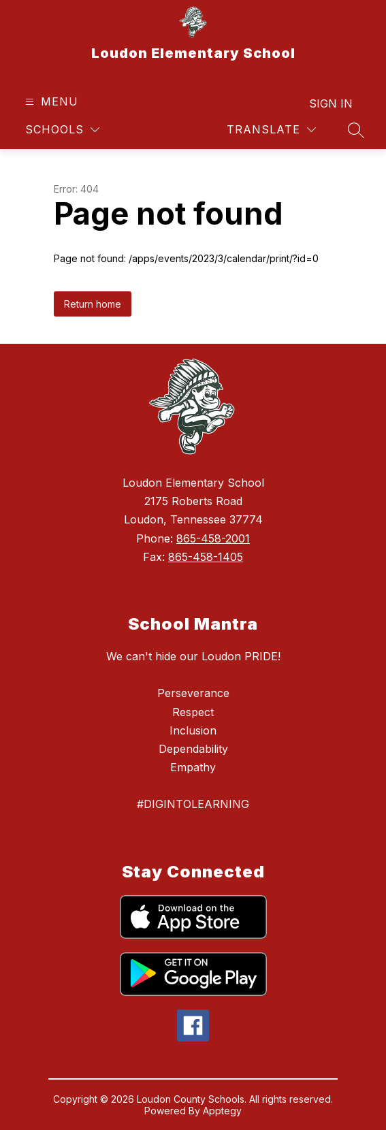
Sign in (331, 103)
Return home (92, 304)
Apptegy (222, 1110)
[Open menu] (50, 101)
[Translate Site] (271, 129)
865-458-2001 (213, 538)
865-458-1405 (205, 557)
